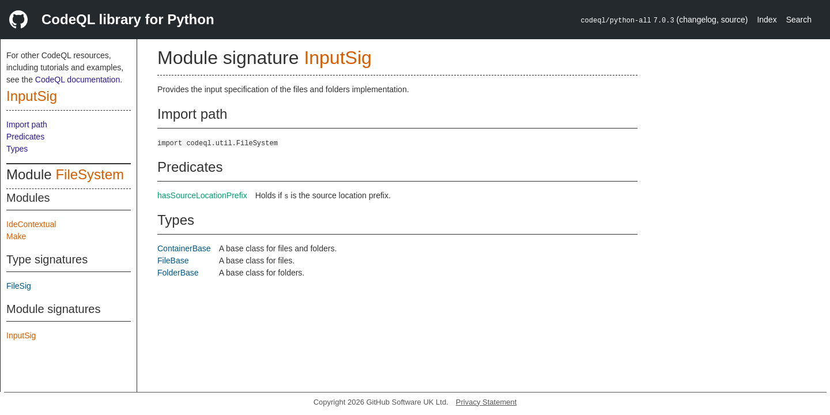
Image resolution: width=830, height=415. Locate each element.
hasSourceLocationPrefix (202, 195)
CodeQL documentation (77, 79)
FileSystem (89, 174)
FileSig (18, 285)
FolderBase (178, 272)
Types (17, 148)
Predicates (25, 136)
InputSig (31, 96)
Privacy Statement (486, 402)
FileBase (172, 260)
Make (16, 236)
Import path (26, 124)
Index (766, 19)
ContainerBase (184, 248)
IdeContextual (31, 224)
